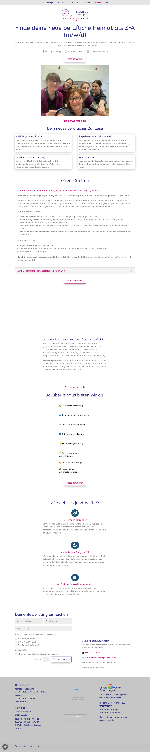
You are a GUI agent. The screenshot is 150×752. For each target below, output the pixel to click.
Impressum (34, 746)
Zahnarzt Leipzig (48, 3)
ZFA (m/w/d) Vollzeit (25, 642)
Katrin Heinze (77, 689)
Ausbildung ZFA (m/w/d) (27, 645)
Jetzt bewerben (75, 59)
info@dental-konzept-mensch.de (100, 658)
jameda (82, 699)
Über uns (61, 3)
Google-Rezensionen (108, 720)
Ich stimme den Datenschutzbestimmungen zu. (37, 654)
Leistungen (74, 3)
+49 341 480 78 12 (31, 722)
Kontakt (87, 3)
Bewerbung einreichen (61, 659)
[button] (5, 747)
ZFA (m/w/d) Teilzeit (25, 639)
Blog (106, 3)
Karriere (98, 3)
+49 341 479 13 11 (94, 653)
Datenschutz (20, 746)
